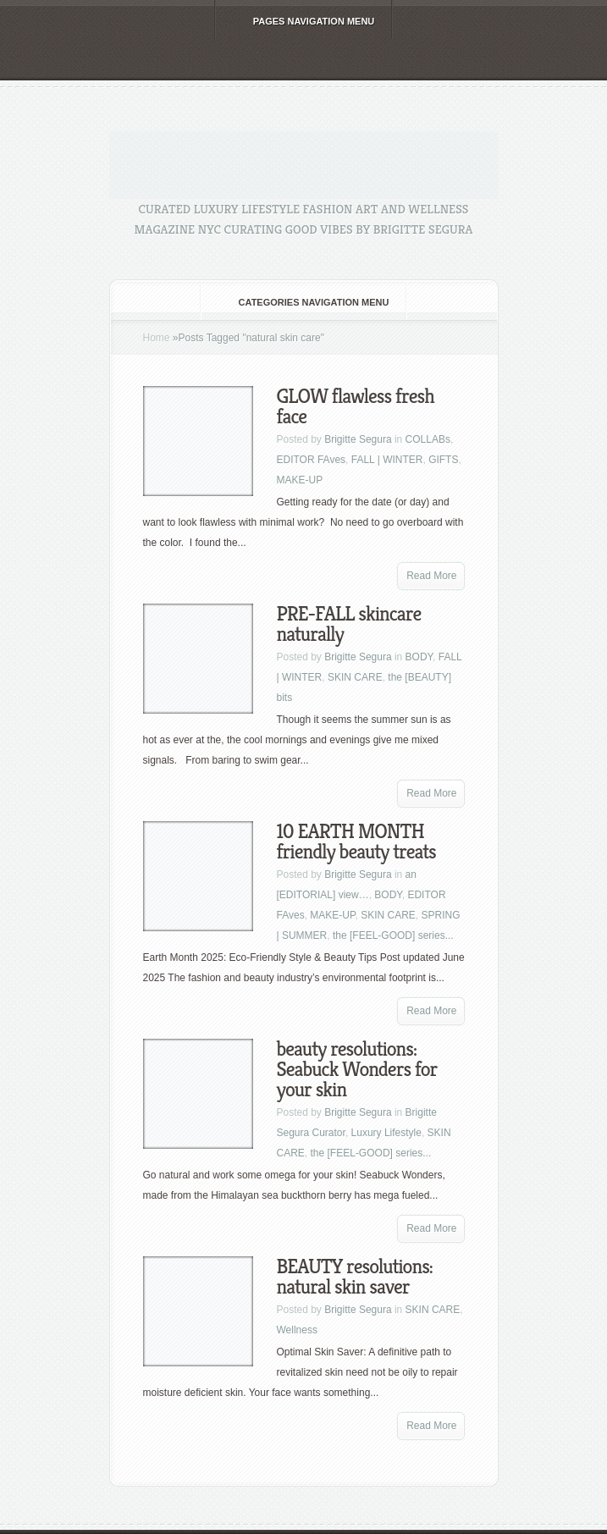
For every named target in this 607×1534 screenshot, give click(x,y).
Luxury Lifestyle (386, 1133)
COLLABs (428, 439)
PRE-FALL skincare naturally (349, 624)
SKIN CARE (355, 677)
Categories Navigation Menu (302, 302)
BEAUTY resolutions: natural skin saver (355, 1276)
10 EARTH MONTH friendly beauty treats (356, 841)
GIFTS (443, 460)
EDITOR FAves (311, 460)
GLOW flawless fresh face (355, 406)
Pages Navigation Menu (302, 21)
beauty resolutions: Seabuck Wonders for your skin (357, 1069)
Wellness (297, 1330)
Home (156, 338)
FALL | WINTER (387, 460)
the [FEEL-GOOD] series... (393, 935)
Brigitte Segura (357, 439)
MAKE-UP (300, 480)
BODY (419, 657)
